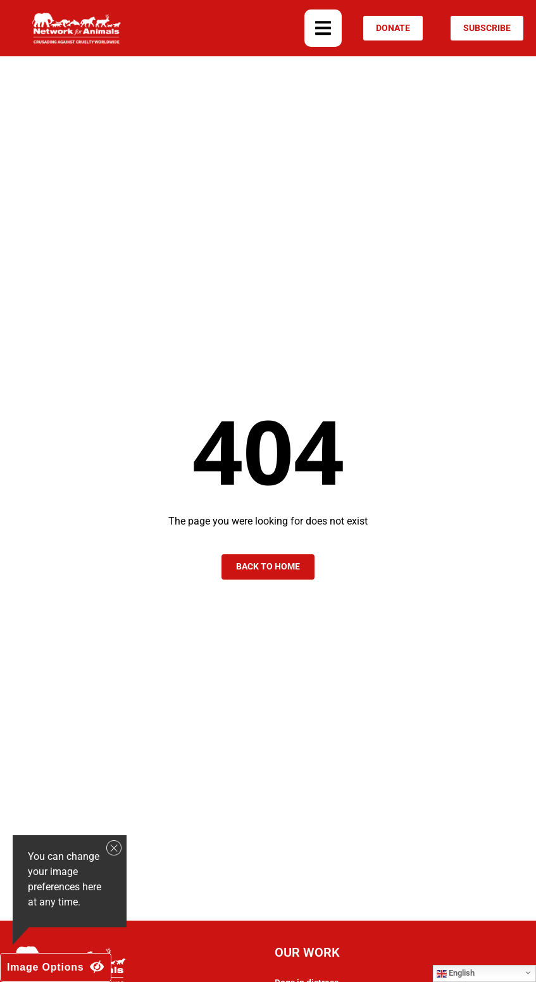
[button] (323, 28)
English (456, 973)
